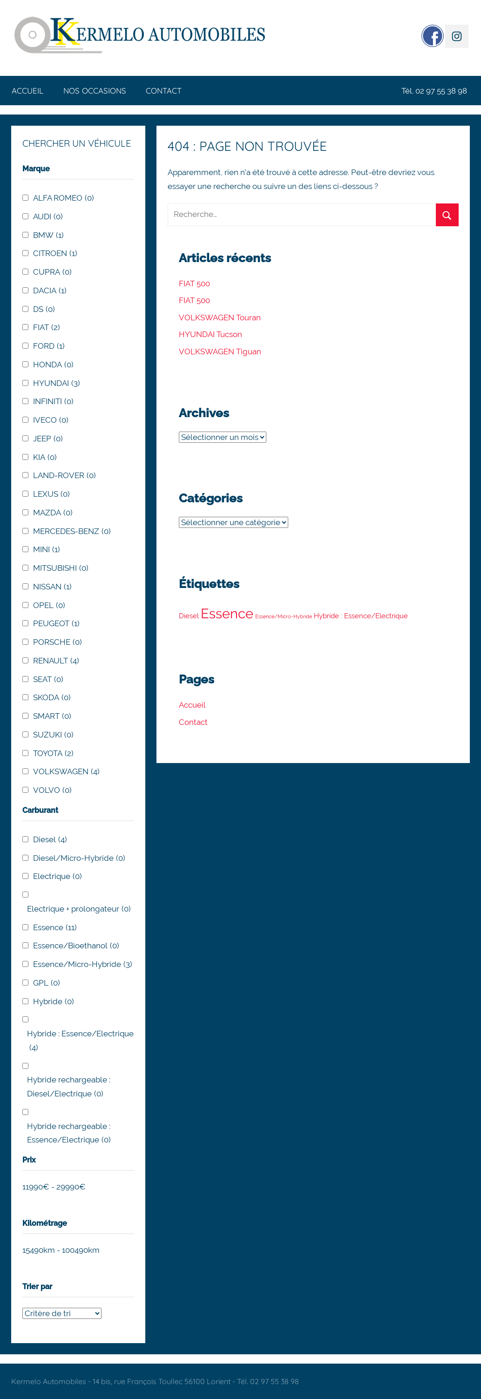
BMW (48, 236)
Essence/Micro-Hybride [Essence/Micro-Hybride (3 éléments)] (283, 616)
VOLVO (52, 790)
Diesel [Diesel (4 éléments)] (189, 616)
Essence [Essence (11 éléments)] (227, 613)
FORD (49, 346)
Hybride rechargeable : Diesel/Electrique (68, 1088)
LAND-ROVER (64, 476)
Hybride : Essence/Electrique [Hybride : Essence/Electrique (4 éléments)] (361, 616)
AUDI (48, 217)
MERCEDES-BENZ (72, 532)
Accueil (27, 90)
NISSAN (52, 587)
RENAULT (56, 661)
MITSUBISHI (60, 568)
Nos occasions (94, 90)
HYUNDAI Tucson (210, 334)
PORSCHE (57, 642)
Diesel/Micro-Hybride (79, 858)
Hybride (53, 1002)
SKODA (52, 698)
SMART (52, 716)
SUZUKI (53, 735)
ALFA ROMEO (63, 198)
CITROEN (55, 254)
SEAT (48, 680)
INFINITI (53, 402)
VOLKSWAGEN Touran (220, 317)
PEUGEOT (56, 624)
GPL (46, 983)
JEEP (48, 439)
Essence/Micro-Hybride (82, 965)
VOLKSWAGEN (66, 772)
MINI (46, 550)
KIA (45, 458)
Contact (164, 90)
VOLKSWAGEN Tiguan (220, 351)
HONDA (53, 365)
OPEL (49, 606)
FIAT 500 (194, 283)
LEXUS (51, 494)
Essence (55, 928)
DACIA (50, 291)
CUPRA (52, 272)
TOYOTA (53, 754)
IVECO (50, 420)
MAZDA (53, 513)
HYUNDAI (56, 384)
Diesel (50, 840)
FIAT (46, 328)
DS (44, 310)
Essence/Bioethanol (76, 946)
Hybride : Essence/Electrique (80, 1042)
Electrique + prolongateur (79, 909)
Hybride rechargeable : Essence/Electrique (69, 1135)
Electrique (57, 877)
